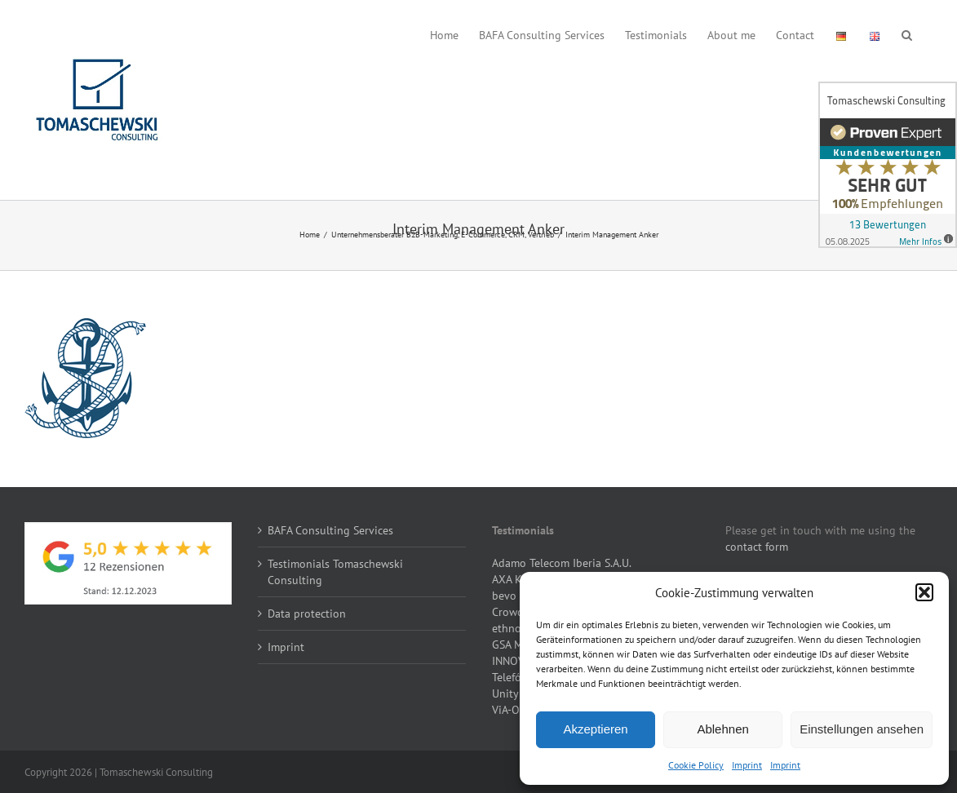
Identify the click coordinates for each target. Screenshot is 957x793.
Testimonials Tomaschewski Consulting (335, 571)
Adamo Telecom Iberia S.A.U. (561, 563)
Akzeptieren (595, 729)
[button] (924, 592)
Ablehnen (722, 729)
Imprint (747, 765)
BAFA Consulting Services (330, 530)
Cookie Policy (696, 765)
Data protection (307, 613)
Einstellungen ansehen (862, 729)
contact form (756, 546)
